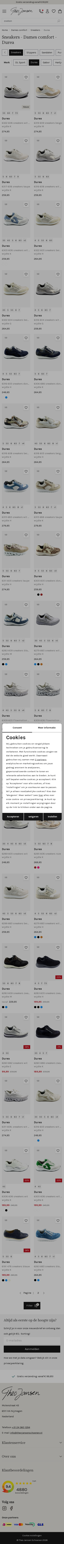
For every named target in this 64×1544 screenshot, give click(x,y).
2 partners (40, 759)
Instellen (52, 816)
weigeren (33, 816)
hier (41, 795)
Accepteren (13, 816)
